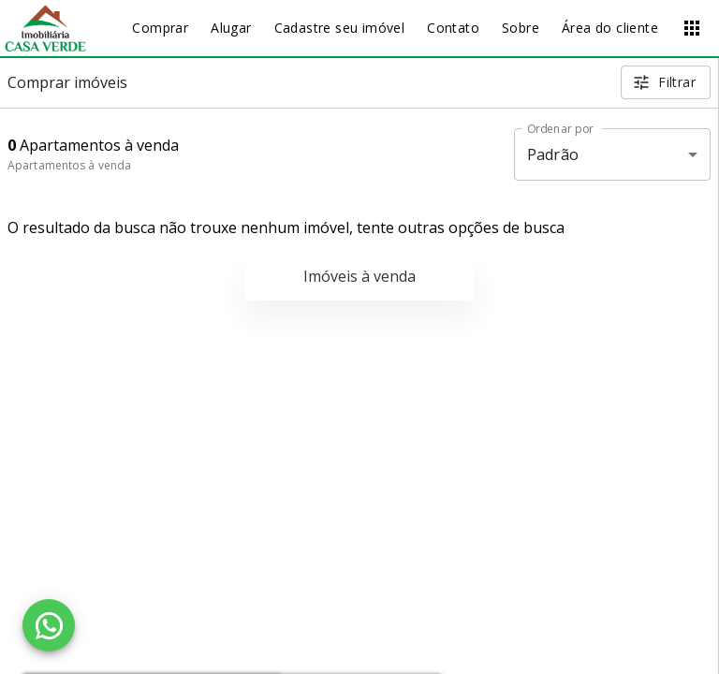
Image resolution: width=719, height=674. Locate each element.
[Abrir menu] (691, 28)
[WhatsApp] (48, 625)
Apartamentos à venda (69, 165)
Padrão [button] (553, 154)
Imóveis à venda (359, 276)
